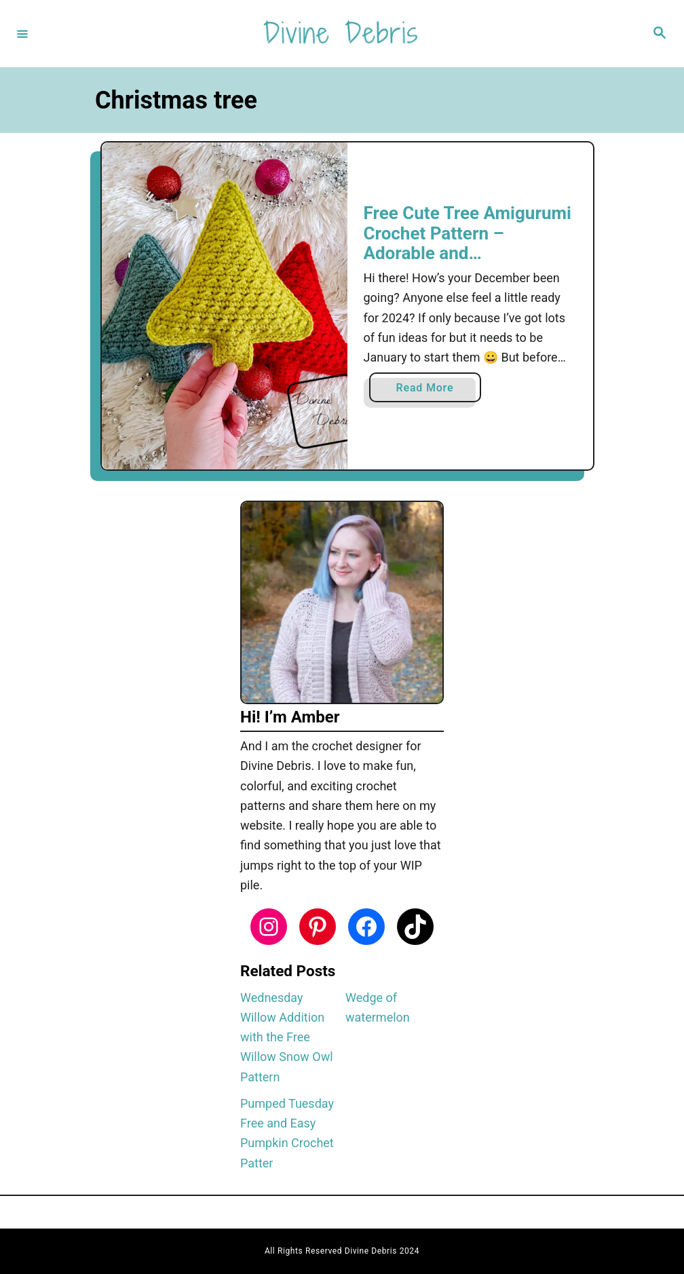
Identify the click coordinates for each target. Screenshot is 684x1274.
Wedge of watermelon (377, 1007)
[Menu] (22, 33)
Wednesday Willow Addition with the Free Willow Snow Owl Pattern (286, 1037)
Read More (429, 390)
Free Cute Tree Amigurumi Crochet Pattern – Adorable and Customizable (467, 243)
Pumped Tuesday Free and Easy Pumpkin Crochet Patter (287, 1133)
